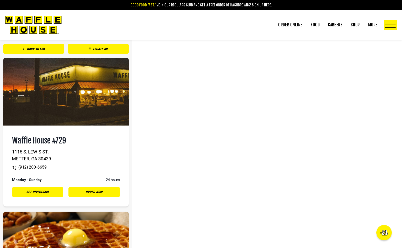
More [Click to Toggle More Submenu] (382, 25)
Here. (268, 5)
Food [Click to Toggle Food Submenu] (315, 25)
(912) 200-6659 (32, 167)
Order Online (290, 25)
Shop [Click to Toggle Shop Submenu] (355, 25)
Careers (335, 25)
